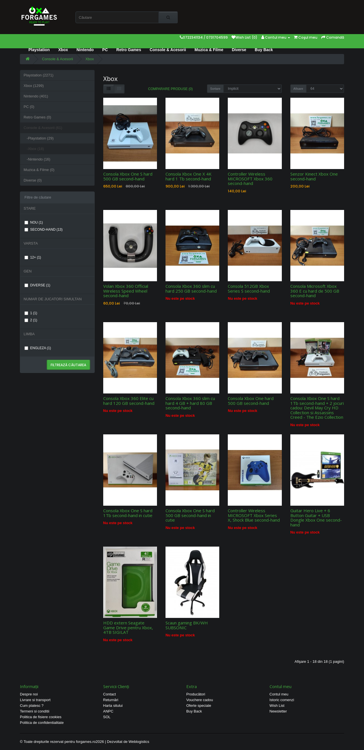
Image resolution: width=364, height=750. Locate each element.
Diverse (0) (33, 180)
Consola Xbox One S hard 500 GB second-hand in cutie (190, 515)
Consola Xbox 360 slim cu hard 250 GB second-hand (191, 288)
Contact (109, 694)
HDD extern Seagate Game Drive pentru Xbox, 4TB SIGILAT (128, 627)
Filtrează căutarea (68, 365)
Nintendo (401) (36, 96)
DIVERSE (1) (37, 285)
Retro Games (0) (37, 117)
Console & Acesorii (168, 49)
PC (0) (29, 107)
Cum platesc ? (32, 705)
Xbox (63, 49)
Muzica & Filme (209, 49)
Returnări (110, 700)
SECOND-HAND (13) (43, 230)
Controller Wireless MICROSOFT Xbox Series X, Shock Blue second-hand (254, 515)
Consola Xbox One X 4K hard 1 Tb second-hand (189, 176)
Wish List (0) (244, 37)
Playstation (39, 49)
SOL (107, 717)
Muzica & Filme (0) (39, 170)
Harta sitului (113, 705)
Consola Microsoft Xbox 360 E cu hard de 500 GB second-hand (314, 290)
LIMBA (29, 334)
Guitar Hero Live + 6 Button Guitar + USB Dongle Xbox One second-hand (316, 518)
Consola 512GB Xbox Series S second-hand (249, 288)
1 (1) (30, 313)
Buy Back (264, 49)
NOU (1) (33, 222)
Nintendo (85, 49)
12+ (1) (32, 257)
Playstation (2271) (38, 75)
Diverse (239, 49)
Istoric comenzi (282, 700)
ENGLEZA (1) (37, 348)
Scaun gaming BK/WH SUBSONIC (187, 625)
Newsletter (278, 711)
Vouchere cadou (199, 700)
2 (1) (30, 320)
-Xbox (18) (34, 149)
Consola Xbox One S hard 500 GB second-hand (127, 176)
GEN (28, 271)
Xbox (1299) (34, 86)
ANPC (108, 711)
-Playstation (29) (39, 138)
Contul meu (279, 694)
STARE (30, 208)
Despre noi (29, 694)
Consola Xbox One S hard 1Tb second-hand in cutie (127, 513)
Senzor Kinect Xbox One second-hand (314, 176)
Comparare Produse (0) (170, 89)
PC (105, 49)
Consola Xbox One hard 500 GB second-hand (251, 400)
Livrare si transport (35, 700)
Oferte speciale (198, 705)
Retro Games (128, 49)
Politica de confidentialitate (42, 722)
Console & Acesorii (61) (43, 128)
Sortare (215, 88)
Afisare (298, 88)
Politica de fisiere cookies (40, 717)
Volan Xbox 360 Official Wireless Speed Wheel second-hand (125, 290)
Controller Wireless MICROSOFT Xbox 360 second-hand (250, 178)
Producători (195, 694)
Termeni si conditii (34, 711)
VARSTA (31, 243)
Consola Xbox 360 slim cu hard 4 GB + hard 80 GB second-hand (190, 403)
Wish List (277, 705)
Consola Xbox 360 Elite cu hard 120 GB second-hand (128, 400)
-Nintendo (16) (37, 159)
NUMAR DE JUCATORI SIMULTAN (53, 299)
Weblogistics (139, 741)
